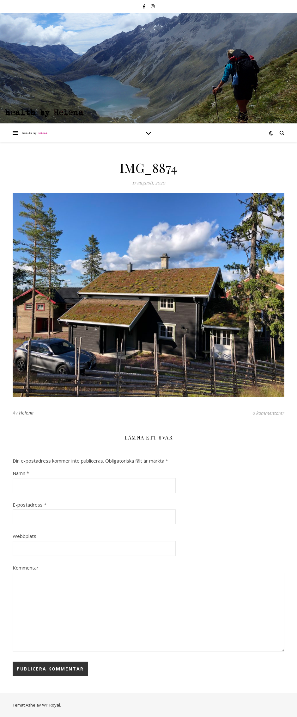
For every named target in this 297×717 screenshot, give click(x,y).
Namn (21, 473)
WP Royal (51, 705)
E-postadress (29, 505)
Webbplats (24, 536)
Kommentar (26, 567)
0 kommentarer (268, 413)
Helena (26, 413)
